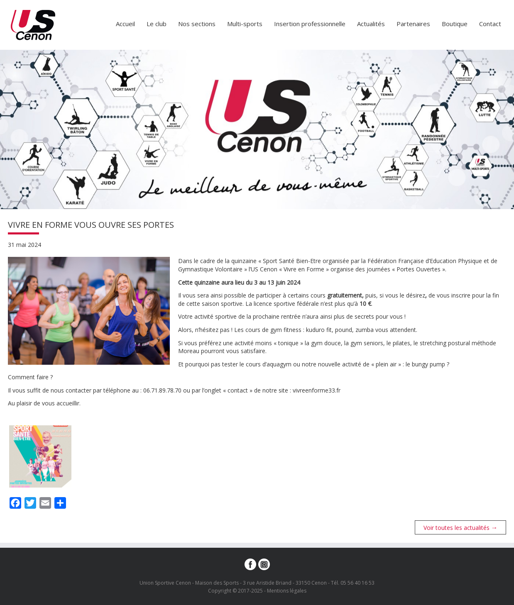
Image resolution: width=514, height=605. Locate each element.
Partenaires (413, 24)
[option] (257, 129)
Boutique (454, 24)
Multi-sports (244, 24)
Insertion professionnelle (309, 24)
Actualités (371, 24)
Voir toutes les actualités (460, 527)
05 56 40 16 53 (357, 582)
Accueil (125, 24)
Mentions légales (286, 590)
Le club (156, 24)
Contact (490, 24)
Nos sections (196, 24)
